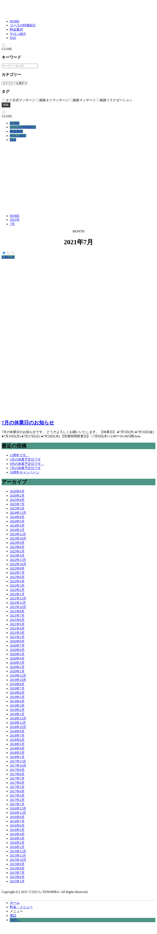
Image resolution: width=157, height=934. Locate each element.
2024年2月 (17, 530)
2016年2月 (17, 842)
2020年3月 (17, 662)
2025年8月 (17, 500)
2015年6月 (17, 877)
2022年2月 (17, 590)
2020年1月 (17, 671)
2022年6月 (17, 577)
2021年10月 (18, 607)
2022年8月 (17, 568)
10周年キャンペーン (24, 472)
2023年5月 (17, 551)
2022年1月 (17, 594)
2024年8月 (17, 517)
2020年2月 (17, 667)
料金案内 (16, 29)
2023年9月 (17, 542)
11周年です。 (19, 455)
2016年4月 (17, 834)
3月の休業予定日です (25, 459)
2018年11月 (18, 722)
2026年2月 (17, 495)
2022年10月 (18, 564)
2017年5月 (17, 787)
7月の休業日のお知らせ (28, 422)
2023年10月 (18, 538)
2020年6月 (17, 650)
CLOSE (7, 49)
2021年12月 (18, 598)
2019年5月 (17, 697)
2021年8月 (17, 611)
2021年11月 (18, 602)
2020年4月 (17, 658)
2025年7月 (17, 504)
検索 (6, 104)
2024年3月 (17, 525)
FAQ (13, 38)
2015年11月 (18, 855)
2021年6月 (17, 620)
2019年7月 (17, 688)
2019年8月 (17, 684)
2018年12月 (18, 718)
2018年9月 (17, 731)
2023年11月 (18, 534)
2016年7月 (17, 821)
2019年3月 (17, 705)
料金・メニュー (21, 907)
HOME (14, 21)
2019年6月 (17, 692)
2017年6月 (17, 782)
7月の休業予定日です (25, 468)
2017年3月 (17, 795)
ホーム (15, 902)
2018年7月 (17, 735)
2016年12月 (18, 808)
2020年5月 (17, 654)
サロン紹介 (18, 34)
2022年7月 (17, 572)
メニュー (16, 911)
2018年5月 (17, 744)
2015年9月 (17, 864)
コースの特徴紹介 (23, 25)
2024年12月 (18, 512)
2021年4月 (17, 628)
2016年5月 (17, 830)
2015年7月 (17, 872)
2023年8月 (17, 547)
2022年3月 (17, 585)
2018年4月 (17, 748)
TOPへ (14, 920)
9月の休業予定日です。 (27, 463)
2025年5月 (17, 508)
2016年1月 (17, 847)
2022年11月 (18, 560)
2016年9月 (17, 817)
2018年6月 (17, 740)
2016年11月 (18, 812)
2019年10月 (18, 680)
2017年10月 (18, 765)
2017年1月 (17, 804)
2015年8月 (17, 868)
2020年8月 (17, 641)
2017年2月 (17, 800)
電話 (13, 915)
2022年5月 (17, 581)
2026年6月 (17, 491)
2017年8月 (17, 774)
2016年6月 (17, 825)
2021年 (15, 219)
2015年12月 (18, 851)
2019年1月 (17, 714)
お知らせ (8, 257)
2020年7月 (17, 645)
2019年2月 (17, 710)
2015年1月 (17, 881)
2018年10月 (18, 727)
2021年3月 (17, 632)
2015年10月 (18, 860)
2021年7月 (17, 615)
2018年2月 (17, 752)
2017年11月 (18, 761)
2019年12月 (18, 675)
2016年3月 (17, 838)
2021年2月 (17, 637)
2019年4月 (17, 701)
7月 (12, 224)
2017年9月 (17, 770)
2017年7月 (17, 778)
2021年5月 (17, 624)
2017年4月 (17, 791)
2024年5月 (17, 521)
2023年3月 (17, 555)
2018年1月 (17, 757)
